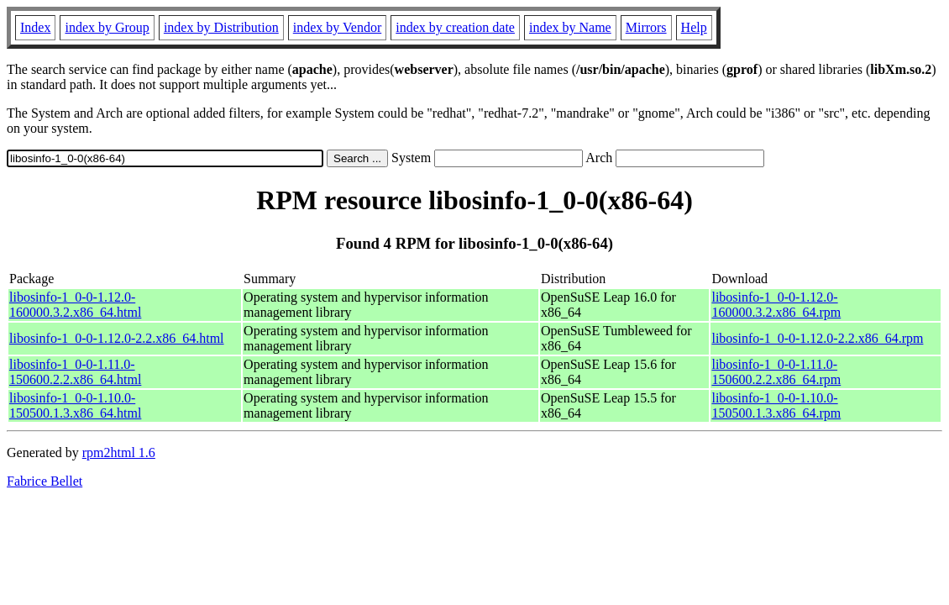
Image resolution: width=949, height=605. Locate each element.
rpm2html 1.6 (118, 452)
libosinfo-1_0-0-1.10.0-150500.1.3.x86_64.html (75, 405)
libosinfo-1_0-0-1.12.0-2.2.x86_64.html (116, 338)
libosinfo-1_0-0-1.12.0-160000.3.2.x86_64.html (75, 304)
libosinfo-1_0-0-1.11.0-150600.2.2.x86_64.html (75, 372)
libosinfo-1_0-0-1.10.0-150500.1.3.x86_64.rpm (776, 405)
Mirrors (646, 27)
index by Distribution (221, 27)
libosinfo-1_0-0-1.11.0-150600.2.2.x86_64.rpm (776, 372)
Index (35, 27)
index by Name (570, 27)
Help (694, 27)
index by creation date (455, 27)
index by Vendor (337, 27)
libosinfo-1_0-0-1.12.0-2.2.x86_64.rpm (817, 338)
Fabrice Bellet (44, 481)
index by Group (107, 27)
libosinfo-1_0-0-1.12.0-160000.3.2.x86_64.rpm (776, 304)
